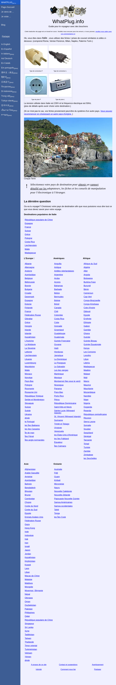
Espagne (29, 223)
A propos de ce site (38, 665)
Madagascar (30, 253)
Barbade (58, 289)
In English (5, 44)
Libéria (87, 363)
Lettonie (28, 352)
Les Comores (90, 352)
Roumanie (29, 388)
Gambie (87, 330)
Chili (56, 311)
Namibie (87, 396)
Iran (26, 543)
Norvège (28, 377)
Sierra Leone (89, 422)
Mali (85, 377)
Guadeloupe (59, 333)
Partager (97, 669)
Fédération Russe (33, 315)
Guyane (57, 344)
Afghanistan (30, 469)
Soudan (87, 429)
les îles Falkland (61, 439)
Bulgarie (28, 289)
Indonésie (29, 535)
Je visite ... (6, 16)
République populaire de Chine (39, 220)
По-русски (8, 86)
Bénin (86, 289)
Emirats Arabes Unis (34, 517)
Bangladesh (30, 488)
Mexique (58, 377)
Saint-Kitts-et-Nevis (63, 407)
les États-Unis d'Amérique (66, 435)
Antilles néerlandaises (64, 271)
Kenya (86, 348)
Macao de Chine (32, 576)
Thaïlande (29, 642)
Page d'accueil (7, 7)
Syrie (27, 631)
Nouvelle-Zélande (62, 495)
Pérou (57, 399)
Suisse (28, 231)
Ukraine (28, 414)
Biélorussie (30, 282)
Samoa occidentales (63, 506)
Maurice (87, 385)
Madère (87, 370)
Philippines (30, 612)
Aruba (57, 278)
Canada (57, 308)
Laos (27, 568)
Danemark (29, 297)
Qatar (27, 616)
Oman (27, 601)
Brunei (28, 495)
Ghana (87, 333)
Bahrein (28, 484)
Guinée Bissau (90, 341)
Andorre (28, 271)
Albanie (28, 264)
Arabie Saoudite (32, 473)
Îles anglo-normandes (34, 440)
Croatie (28, 293)
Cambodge (30, 499)
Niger (86, 399)
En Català (5, 63)
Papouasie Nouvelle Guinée (66, 499)
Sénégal (87, 436)
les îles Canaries (32, 429)
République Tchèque (34, 396)
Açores (57, 282)
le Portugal (29, 422)
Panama (58, 388)
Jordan (28, 554)
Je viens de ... (7, 12)
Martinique (59, 374)
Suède (28, 411)
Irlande (28, 330)
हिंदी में (6, 77)
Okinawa (29, 598)
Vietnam (28, 653)
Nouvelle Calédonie (63, 491)
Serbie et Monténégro (34, 399)
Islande (28, 333)
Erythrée (87, 319)
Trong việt (7, 96)
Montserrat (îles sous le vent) (67, 381)
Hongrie (28, 326)
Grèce (27, 234)
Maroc (86, 381)
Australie (58, 469)
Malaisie (28, 579)
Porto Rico (59, 396)
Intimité (39, 669)
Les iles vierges (61, 370)
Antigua (57, 267)
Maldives (29, 583)
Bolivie (57, 300)
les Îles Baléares (32, 425)
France (28, 227)
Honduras (58, 352)
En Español (6, 49)
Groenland (59, 330)
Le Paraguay (60, 363)
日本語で (7, 82)
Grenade (58, 326)
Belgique (29, 278)
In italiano (7, 54)
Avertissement (97, 665)
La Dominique (60, 359)
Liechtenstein (31, 245)
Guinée (87, 337)
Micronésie (59, 484)
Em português (9, 68)
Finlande (29, 308)
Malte (27, 249)
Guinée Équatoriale (92, 344)
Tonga (57, 513)
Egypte (87, 315)
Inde (27, 532)
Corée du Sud (31, 510)
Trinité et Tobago (61, 424)
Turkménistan (31, 649)
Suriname (58, 420)
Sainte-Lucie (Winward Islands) (64, 412)
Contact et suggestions (68, 665)
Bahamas (58, 286)
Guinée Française (62, 341)
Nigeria (87, 403)
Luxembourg (30, 363)
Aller (86, 271)
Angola (87, 275)
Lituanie (28, 359)
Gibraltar (29, 319)
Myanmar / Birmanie (34, 590)
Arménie (28, 476)
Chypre (28, 502)
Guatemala (59, 337)
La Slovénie (30, 348)
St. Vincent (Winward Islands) (67, 416)
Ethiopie (87, 322)
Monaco (28, 374)
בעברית (6, 115)
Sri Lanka (29, 627)
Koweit (28, 565)
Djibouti (87, 311)
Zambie (87, 451)
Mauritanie (88, 388)
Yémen (28, 657)
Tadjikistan (29, 634)
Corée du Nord (31, 506)
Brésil (56, 304)
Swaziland (88, 433)
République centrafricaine (95, 414)
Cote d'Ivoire (89, 308)
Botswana (88, 278)
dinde (27, 418)
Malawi (87, 374)
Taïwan (28, 638)
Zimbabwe (88, 455)
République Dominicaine (65, 403)
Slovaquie (29, 403)
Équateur (58, 442)
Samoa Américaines (63, 502)
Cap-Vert (88, 297)
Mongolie (29, 587)
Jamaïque (58, 355)
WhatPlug (8, 2)
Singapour (29, 623)
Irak (26, 539)
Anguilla (57, 264)
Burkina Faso (90, 282)
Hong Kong (30, 528)
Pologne (28, 238)
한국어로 (7, 105)
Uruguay (58, 428)
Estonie (28, 304)
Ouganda (88, 407)
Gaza (27, 524)
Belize (57, 293)
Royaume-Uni (31, 392)
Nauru (57, 488)
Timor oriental (31, 645)
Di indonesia (9, 91)
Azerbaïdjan (30, 275)
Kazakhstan (30, 337)
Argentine (58, 275)
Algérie (87, 267)
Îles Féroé (29, 436)
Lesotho (87, 355)
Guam (57, 476)
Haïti (56, 348)
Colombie (58, 315)
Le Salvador (59, 366)
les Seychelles (90, 458)
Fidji (56, 473)
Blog (3, 25)
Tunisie (87, 447)
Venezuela (59, 431)
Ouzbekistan (30, 605)
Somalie (87, 425)
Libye (86, 359)
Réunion (87, 418)
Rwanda (87, 411)
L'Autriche (29, 341)
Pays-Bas (29, 381)
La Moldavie (30, 344)
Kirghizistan (30, 561)
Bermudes (58, 297)
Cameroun (88, 293)
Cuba (56, 322)
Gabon (87, 326)
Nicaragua (58, 385)
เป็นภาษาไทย (9, 110)
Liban (27, 572)
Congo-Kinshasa (91, 304)
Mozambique (89, 392)
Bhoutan (28, 491)
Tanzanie (88, 440)
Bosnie (28, 286)
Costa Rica (30, 242)
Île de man (29, 433)
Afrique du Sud (90, 264)
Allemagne (29, 267)
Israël (27, 546)
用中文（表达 (9, 72)
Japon (27, 550)
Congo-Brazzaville (92, 300)
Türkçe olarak (9, 101)
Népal (27, 594)
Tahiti (56, 510)
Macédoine (30, 366)
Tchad (86, 444)
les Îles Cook (60, 517)
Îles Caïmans (60, 446)
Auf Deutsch (6, 58)
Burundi (87, 286)
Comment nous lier (68, 669)
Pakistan (29, 609)
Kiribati (57, 480)
